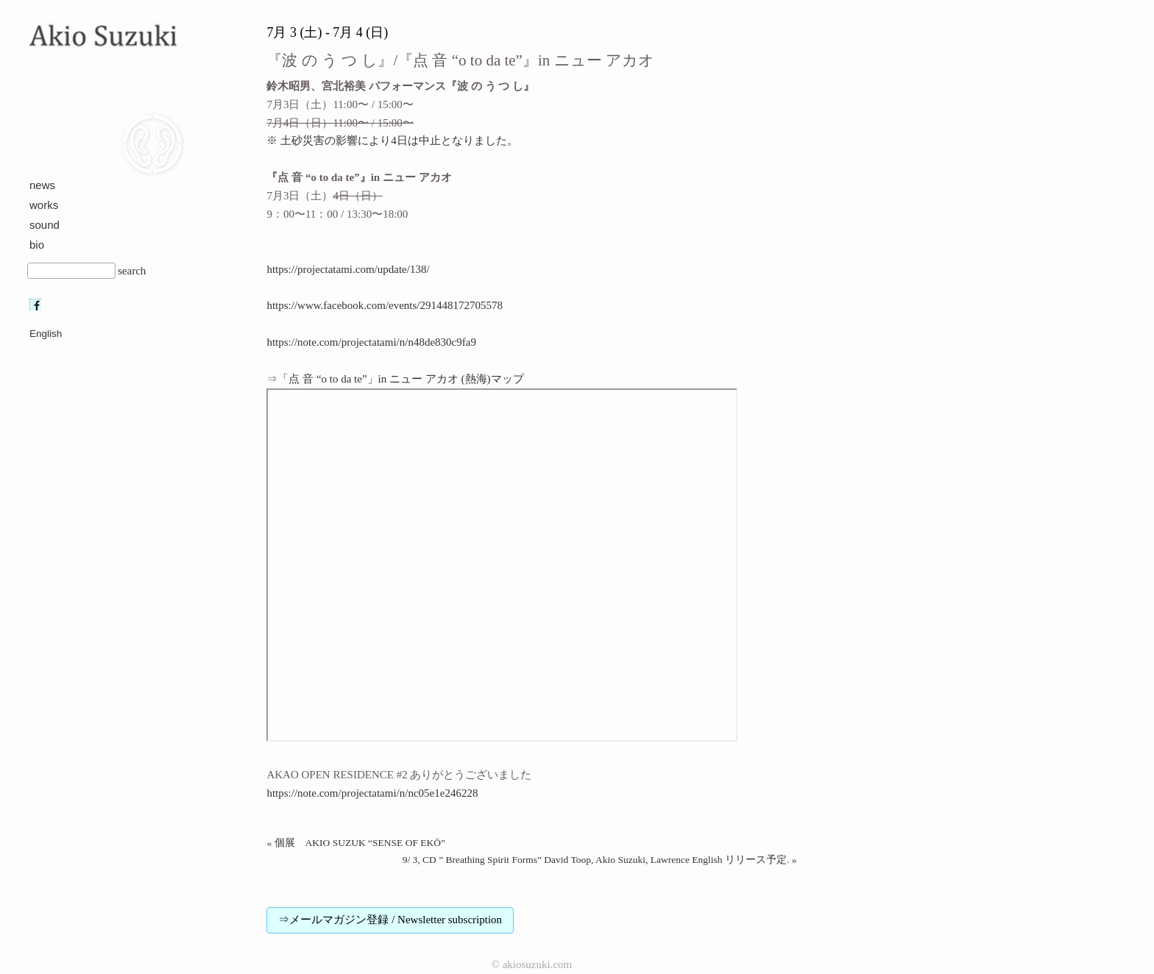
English (45, 333)
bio (36, 244)
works (43, 205)
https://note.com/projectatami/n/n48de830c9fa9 (371, 342)
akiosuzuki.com (538, 964)
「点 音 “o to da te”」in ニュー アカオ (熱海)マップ (400, 379)
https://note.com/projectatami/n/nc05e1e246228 (372, 793)
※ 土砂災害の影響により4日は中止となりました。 (391, 140)
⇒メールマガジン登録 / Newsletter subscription (390, 919)
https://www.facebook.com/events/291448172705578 (384, 305)
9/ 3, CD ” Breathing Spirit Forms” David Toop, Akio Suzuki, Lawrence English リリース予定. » (600, 859)
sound (44, 224)
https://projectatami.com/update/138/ (347, 269)
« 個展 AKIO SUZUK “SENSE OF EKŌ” (355, 842)
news (42, 185)
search (132, 271)
